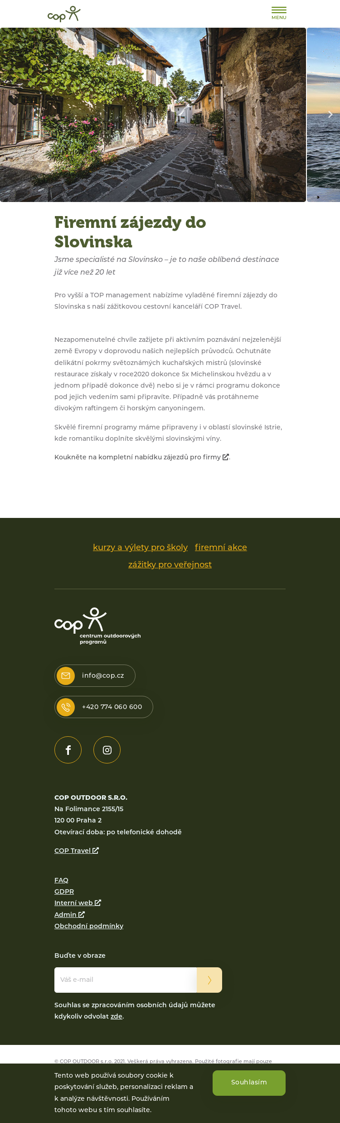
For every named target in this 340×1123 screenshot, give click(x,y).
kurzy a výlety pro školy (140, 548)
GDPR (64, 892)
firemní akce (221, 548)
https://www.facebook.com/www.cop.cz (68, 749)
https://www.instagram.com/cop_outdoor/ (107, 749)
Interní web (77, 903)
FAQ (61, 880)
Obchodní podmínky (88, 926)
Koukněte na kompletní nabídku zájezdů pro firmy (141, 457)
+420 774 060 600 (112, 707)
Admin (69, 915)
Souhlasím (249, 1084)
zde (116, 1017)
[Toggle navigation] (279, 14)
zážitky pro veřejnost (170, 565)
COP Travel (76, 851)
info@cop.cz (103, 676)
